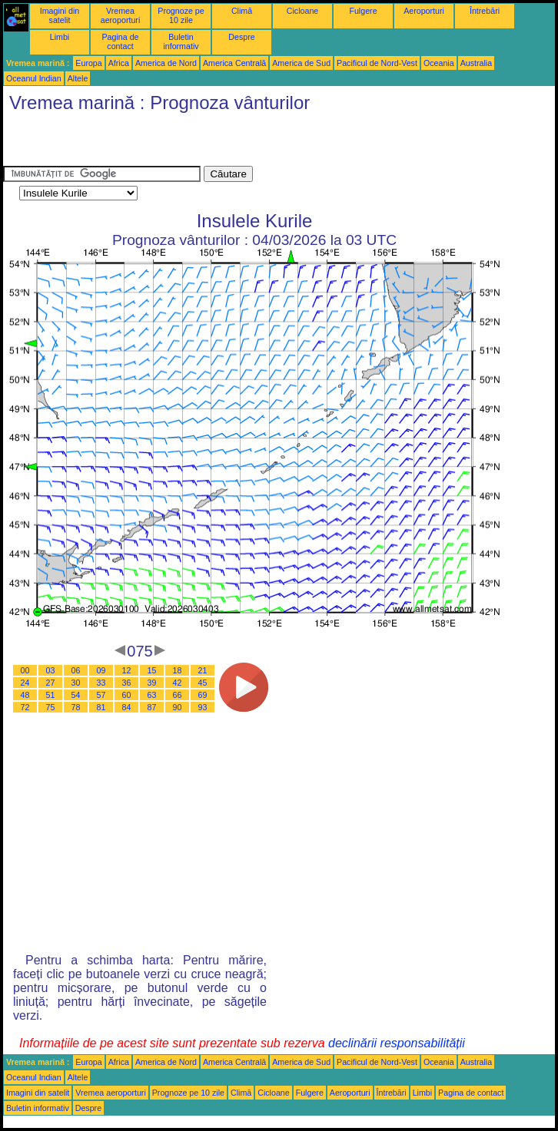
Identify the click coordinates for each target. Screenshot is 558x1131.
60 (126, 694)
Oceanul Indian (33, 78)
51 (50, 694)
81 (101, 707)
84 (126, 707)
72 (25, 707)
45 (203, 682)
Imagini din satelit (60, 15)
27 (50, 682)
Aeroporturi (424, 10)
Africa (118, 63)
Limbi (59, 36)
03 (50, 670)
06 (76, 670)
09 (101, 670)
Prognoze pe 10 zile (181, 15)
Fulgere (363, 10)
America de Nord (166, 63)
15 (152, 670)
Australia (476, 63)
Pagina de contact (120, 41)
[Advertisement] (183, 143)
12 (126, 670)
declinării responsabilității (396, 1043)
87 (152, 707)
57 (101, 694)
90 (177, 707)
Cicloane (302, 10)
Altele (78, 78)
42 (177, 682)
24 (25, 682)
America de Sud (301, 63)
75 (50, 707)
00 (25, 670)
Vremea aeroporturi (121, 15)
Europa (88, 63)
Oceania (438, 63)
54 (76, 694)
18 (177, 670)
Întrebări (485, 10)
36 (126, 682)
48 (25, 694)
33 (101, 682)
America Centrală (234, 63)
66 (177, 694)
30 (76, 682)
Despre (241, 36)
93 (203, 707)
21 (203, 670)
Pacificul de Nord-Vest (377, 63)
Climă (241, 10)
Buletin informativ (180, 41)
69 (203, 694)
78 (76, 707)
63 (152, 694)
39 (152, 682)
